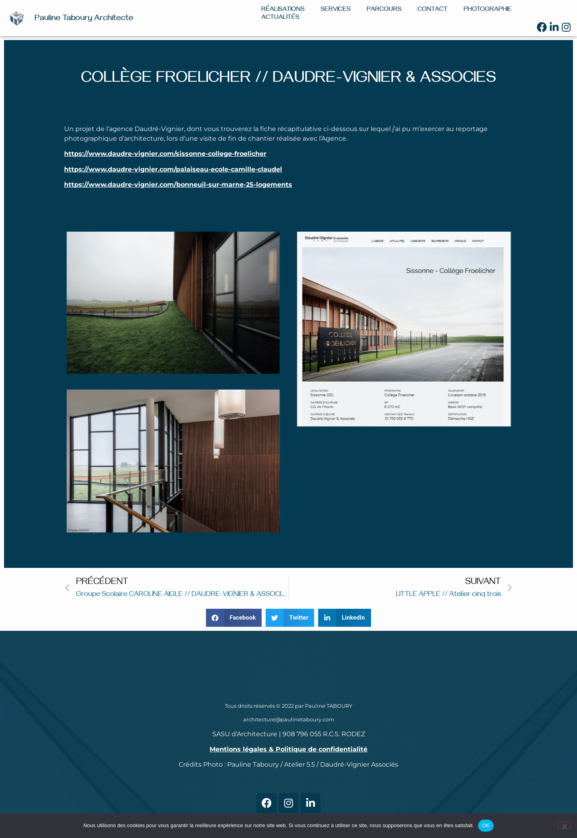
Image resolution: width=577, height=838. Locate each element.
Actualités (280, 18)
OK (486, 825)
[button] (234, 618)
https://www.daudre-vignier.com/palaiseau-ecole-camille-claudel (173, 169)
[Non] (564, 825)
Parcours (384, 10)
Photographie (488, 10)
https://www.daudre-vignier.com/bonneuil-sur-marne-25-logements (178, 184)
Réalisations (283, 10)
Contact (433, 10)
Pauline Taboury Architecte (83, 19)
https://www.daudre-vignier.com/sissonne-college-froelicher (165, 154)
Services (336, 10)
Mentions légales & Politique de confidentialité (288, 749)
